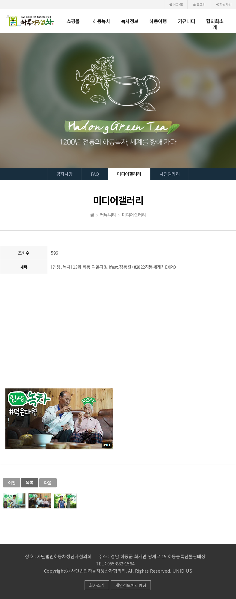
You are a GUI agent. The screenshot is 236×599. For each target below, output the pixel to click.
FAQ (95, 174)
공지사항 (64, 174)
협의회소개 (214, 24)
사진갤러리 (170, 174)
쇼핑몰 (73, 21)
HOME (176, 4)
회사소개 (97, 585)
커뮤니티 (186, 21)
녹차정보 (130, 21)
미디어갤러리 (129, 174)
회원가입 (224, 4)
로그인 (199, 4)
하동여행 (158, 21)
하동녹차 (101, 21)
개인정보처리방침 (130, 585)
